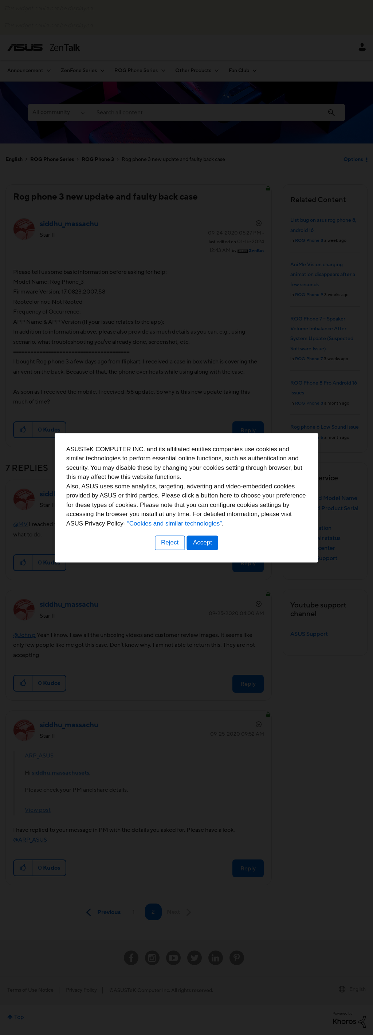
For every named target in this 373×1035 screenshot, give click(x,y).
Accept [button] (202, 562)
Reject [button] (169, 562)
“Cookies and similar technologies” (208, 543)
